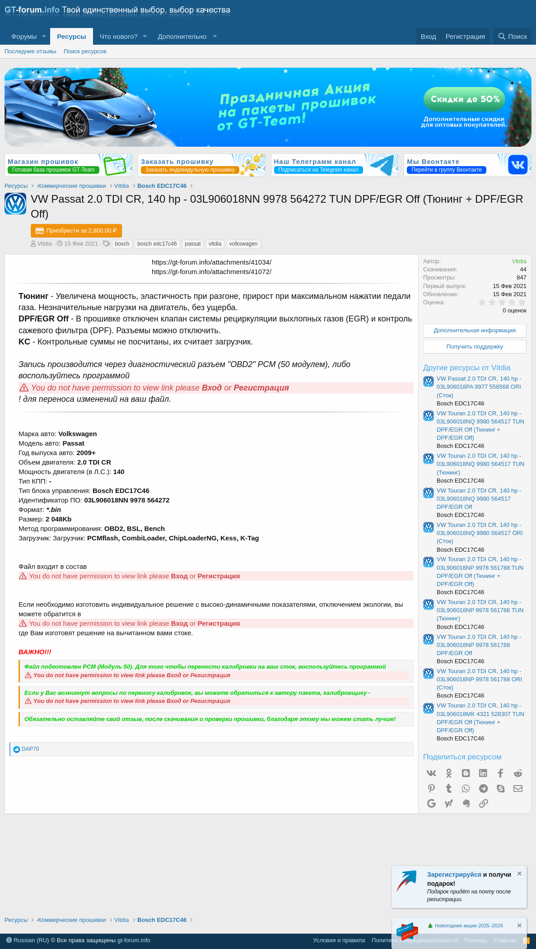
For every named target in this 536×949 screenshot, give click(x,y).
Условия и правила (339, 940)
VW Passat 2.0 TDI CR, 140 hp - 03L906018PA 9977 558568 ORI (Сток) (479, 386)
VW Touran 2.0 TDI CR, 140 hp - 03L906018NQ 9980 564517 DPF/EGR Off (479, 498)
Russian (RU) (27, 940)
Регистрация (261, 387)
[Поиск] (512, 36)
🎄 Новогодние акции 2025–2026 (465, 925)
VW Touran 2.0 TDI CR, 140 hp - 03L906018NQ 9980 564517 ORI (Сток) (480, 532)
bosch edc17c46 (157, 244)
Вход (212, 387)
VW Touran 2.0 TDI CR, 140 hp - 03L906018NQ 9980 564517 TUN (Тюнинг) (480, 463)
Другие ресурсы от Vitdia (467, 367)
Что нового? (119, 36)
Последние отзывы (30, 51)
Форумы (24, 36)
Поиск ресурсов (85, 51)
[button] (43, 36)
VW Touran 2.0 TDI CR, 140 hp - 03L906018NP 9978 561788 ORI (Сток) (479, 679)
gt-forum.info (133, 940)
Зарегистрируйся (454, 874)
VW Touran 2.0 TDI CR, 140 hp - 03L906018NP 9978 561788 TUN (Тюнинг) (480, 610)
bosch (122, 244)
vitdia (215, 244)
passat (192, 244)
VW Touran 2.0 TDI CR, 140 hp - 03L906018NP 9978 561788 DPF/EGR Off (479, 644)
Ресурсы (71, 36)
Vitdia (44, 243)
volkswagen (243, 244)
